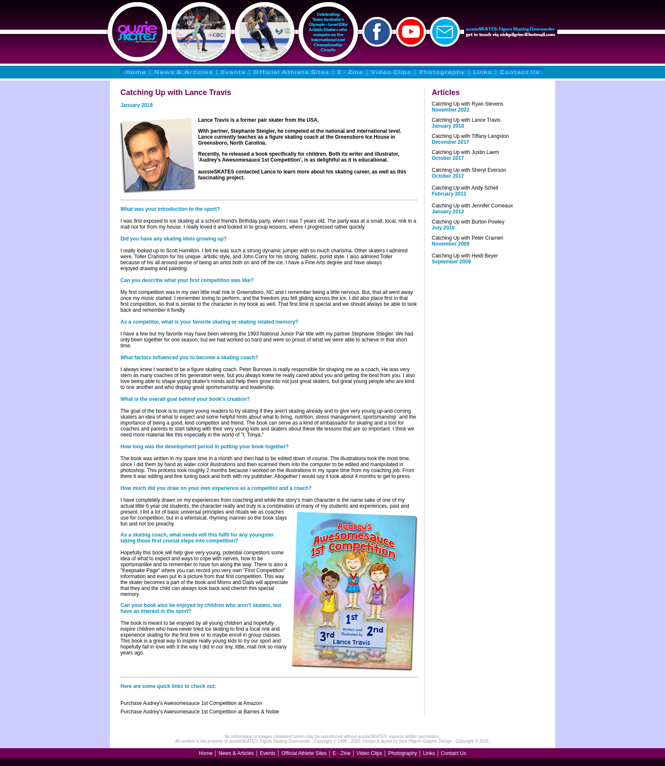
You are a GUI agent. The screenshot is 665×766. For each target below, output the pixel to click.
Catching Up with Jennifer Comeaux (472, 206)
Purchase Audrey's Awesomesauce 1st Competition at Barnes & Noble (199, 712)
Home (205, 753)
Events (268, 753)
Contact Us (453, 753)
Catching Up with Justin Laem (465, 152)
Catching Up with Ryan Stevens (467, 104)
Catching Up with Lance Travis (466, 120)
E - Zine (341, 753)
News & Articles (236, 753)
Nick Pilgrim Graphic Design (425, 741)
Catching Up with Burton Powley (468, 222)
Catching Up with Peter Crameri (467, 238)
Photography (402, 753)
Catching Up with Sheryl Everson (469, 170)
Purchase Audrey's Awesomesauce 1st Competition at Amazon (191, 703)
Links (429, 753)
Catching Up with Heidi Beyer (465, 256)
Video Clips (369, 753)
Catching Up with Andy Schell (465, 188)
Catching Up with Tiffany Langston (470, 136)
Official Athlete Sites (304, 753)
